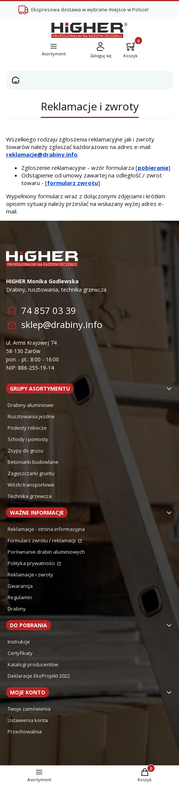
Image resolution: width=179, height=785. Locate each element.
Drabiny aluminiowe (31, 405)
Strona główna (15, 80)
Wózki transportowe (31, 484)
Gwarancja (20, 585)
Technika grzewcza (30, 496)
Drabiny (17, 608)
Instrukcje (19, 641)
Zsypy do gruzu (25, 450)
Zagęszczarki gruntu (31, 473)
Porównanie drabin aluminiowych (46, 551)
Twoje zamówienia (29, 708)
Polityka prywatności (32, 563)
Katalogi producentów (33, 664)
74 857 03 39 (48, 310)
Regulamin (20, 597)
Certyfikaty (20, 653)
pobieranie (153, 167)
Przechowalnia (25, 731)
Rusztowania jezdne (31, 416)
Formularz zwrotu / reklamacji (42, 540)
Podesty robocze (27, 427)
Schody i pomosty (28, 439)
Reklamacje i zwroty (30, 574)
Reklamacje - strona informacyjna (46, 529)
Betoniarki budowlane (33, 461)
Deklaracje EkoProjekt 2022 (39, 675)
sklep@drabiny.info (61, 324)
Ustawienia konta (28, 720)
